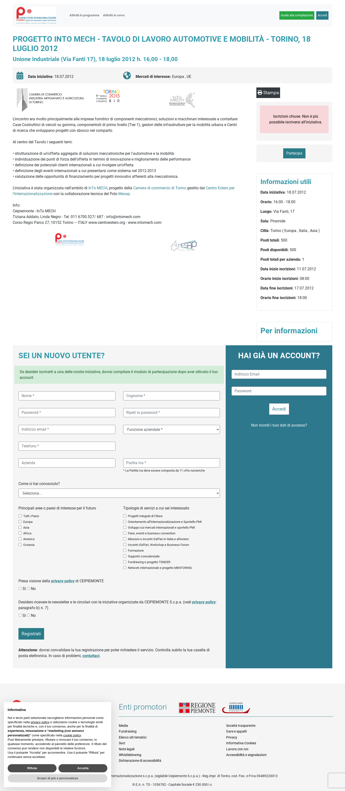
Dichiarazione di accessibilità (140, 760)
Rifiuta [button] (32, 768)
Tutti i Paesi (31, 516)
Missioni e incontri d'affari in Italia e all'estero (158, 539)
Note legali (126, 749)
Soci (122, 743)
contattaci (90, 655)
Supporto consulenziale (144, 556)
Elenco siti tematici (132, 737)
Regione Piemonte (200, 708)
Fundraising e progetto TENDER (149, 562)
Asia (26, 527)
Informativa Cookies (241, 743)
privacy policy (63, 581)
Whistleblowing (130, 755)
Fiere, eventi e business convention (151, 533)
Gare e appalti (236, 731)
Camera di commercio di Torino (160, 188)
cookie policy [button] (72, 735)
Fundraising (128, 731)
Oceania (28, 545)
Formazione (136, 550)
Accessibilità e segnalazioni (246, 755)
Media (123, 725)
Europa (28, 522)
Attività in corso (114, 15)
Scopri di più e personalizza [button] (57, 778)
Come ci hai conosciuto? (39, 483)
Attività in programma (84, 15)
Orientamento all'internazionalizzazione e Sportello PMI (165, 522)
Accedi (322, 15)
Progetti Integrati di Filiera (145, 516)
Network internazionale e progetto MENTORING (160, 568)
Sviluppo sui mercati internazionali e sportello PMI (161, 527)
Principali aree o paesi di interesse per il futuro (57, 508)
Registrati (31, 633)
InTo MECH (97, 188)
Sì (24, 588)
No (33, 588)
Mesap (124, 193)
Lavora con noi (237, 749)
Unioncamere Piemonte (242, 708)
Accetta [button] (83, 768)
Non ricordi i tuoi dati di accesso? (279, 425)
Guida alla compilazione (297, 15)
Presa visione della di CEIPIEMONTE (61, 581)
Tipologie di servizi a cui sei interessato (156, 508)
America (28, 539)
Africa (27, 533)
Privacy (231, 737)
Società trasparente (240, 725)
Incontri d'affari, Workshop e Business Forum (158, 545)
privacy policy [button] (40, 722)
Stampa (268, 92)
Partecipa (294, 153)
